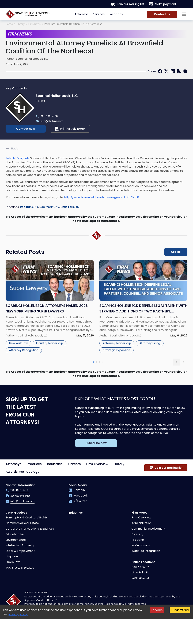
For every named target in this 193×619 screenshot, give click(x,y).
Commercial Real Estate (22, 523)
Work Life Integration (145, 551)
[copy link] (185, 71)
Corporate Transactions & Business (30, 529)
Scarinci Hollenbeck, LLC (32, 59)
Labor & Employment (20, 551)
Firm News (34, 24)
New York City (49, 207)
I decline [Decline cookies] (157, 610)
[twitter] (166, 71)
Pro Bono (137, 540)
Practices (34, 464)
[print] (179, 71)
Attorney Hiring (149, 343)
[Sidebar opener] (183, 14)
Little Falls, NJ (70, 207)
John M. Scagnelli (17, 158)
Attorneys (82, 14)
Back (12, 148)
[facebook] (160, 71)
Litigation (12, 556)
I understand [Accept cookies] (180, 610)
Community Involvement (148, 529)
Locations (116, 14)
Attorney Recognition (23, 350)
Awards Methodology (22, 471)
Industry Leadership (49, 343)
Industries (55, 464)
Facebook (78, 496)
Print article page (70, 129)
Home (9, 24)
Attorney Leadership (117, 343)
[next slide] (183, 362)
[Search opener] (183, 4)
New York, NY (140, 567)
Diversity (137, 534)
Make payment (162, 4)
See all (175, 252)
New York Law (18, 343)
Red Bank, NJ (29, 207)
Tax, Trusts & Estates (20, 568)
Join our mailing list (127, 4)
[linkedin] (173, 71)
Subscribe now (96, 443)
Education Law (15, 534)
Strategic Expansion (116, 350)
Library (21, 24)
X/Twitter (78, 501)
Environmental (16, 540)
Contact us (162, 14)
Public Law (13, 562)
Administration (141, 523)
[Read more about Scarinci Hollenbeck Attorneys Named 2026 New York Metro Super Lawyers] (50, 307)
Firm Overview (97, 464)
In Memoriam (140, 545)
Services (99, 14)
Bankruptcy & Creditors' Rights (27, 517)
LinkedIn (77, 490)
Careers (74, 464)
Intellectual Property (20, 545)
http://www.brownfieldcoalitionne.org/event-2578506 (101, 197)
